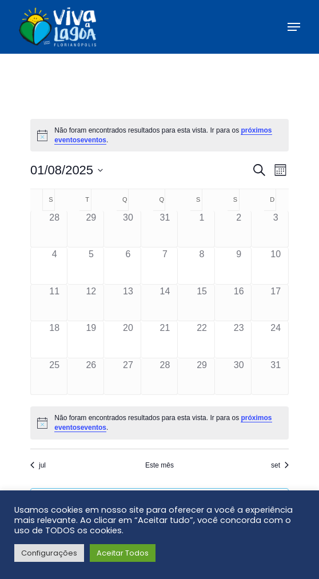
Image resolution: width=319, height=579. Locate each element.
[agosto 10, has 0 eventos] (275, 265)
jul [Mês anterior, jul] (38, 465)
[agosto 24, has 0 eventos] (275, 339)
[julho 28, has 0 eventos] (55, 229)
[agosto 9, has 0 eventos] (239, 265)
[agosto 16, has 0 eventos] (239, 303)
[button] (294, 27)
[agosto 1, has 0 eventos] (202, 229)
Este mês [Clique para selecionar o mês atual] (159, 465)
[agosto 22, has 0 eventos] (202, 339)
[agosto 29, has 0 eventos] (202, 376)
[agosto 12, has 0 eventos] (91, 303)
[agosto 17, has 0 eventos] (275, 303)
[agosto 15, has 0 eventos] (202, 303)
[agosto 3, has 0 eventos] (275, 229)
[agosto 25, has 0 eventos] (55, 376)
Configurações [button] (49, 553)
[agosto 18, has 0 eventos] (55, 339)
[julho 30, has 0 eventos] (128, 229)
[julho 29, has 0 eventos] (91, 229)
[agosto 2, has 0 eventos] (239, 229)
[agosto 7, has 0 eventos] (165, 265)
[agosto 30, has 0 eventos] (239, 376)
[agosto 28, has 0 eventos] (165, 376)
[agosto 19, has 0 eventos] (91, 339)
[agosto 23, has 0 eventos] (239, 339)
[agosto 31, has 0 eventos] (275, 376)
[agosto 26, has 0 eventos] (91, 376)
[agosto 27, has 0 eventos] (128, 376)
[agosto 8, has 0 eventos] (202, 265)
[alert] (159, 135)
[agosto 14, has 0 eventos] (165, 303)
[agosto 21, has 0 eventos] (165, 339)
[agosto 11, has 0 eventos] (55, 303)
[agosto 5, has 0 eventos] (91, 265)
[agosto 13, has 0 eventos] (128, 303)
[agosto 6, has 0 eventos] (128, 265)
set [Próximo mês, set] (280, 465)
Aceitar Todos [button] (123, 553)
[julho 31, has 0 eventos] (165, 229)
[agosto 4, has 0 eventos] (55, 265)
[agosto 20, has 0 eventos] (128, 339)
